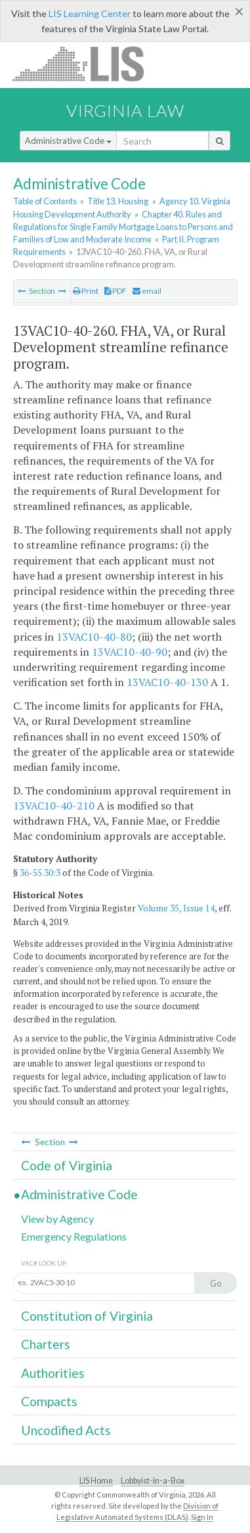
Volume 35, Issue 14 (176, 908)
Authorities (53, 1373)
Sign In (202, 1517)
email (147, 291)
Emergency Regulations (74, 1236)
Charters (45, 1344)
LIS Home (96, 1481)
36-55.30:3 (40, 873)
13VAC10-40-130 (167, 682)
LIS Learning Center (90, 13)
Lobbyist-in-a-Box (152, 1481)
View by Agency (57, 1218)
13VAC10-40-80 (94, 636)
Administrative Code (68, 140)
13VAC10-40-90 (129, 652)
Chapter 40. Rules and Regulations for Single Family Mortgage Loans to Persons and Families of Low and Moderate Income (123, 226)
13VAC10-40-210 (53, 805)
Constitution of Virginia (87, 1315)
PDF (115, 291)
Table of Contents (45, 201)
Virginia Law (125, 110)
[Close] (239, 11)
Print (85, 291)
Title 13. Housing (117, 201)
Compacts (49, 1401)
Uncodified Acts (66, 1430)
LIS (85, 63)
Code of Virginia (66, 1165)
